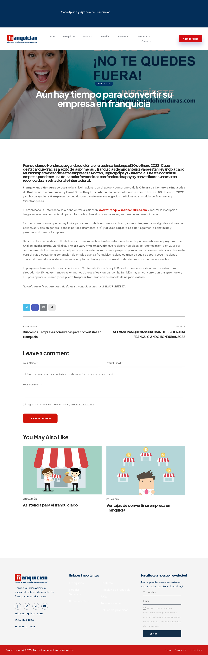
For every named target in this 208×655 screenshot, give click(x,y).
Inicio (52, 36)
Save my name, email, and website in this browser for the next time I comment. (70, 374)
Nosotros (144, 36)
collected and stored (82, 404)
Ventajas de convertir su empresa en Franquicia (138, 507)
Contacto (146, 41)
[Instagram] (44, 606)
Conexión (105, 36)
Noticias (87, 36)
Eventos (123, 36)
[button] (52, 307)
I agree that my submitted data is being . (60, 404)
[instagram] (27, 606)
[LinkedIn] (35, 606)
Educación (104, 83)
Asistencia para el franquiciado (50, 505)
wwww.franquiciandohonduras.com (123, 210)
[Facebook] (18, 606)
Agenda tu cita (190, 39)
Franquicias (69, 36)
